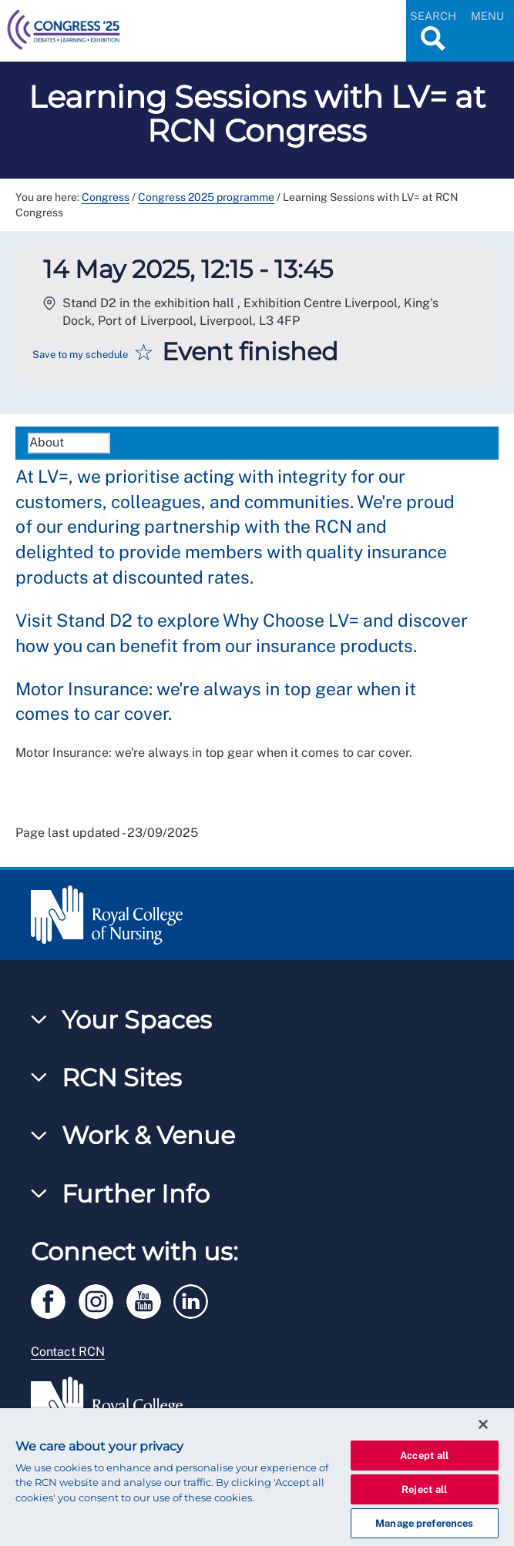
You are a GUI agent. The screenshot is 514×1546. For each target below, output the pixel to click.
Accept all (424, 1455)
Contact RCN (68, 1351)
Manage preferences (424, 1523)
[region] (257, 1477)
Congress (105, 197)
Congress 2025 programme (206, 197)
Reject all (424, 1489)
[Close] (483, 1424)
